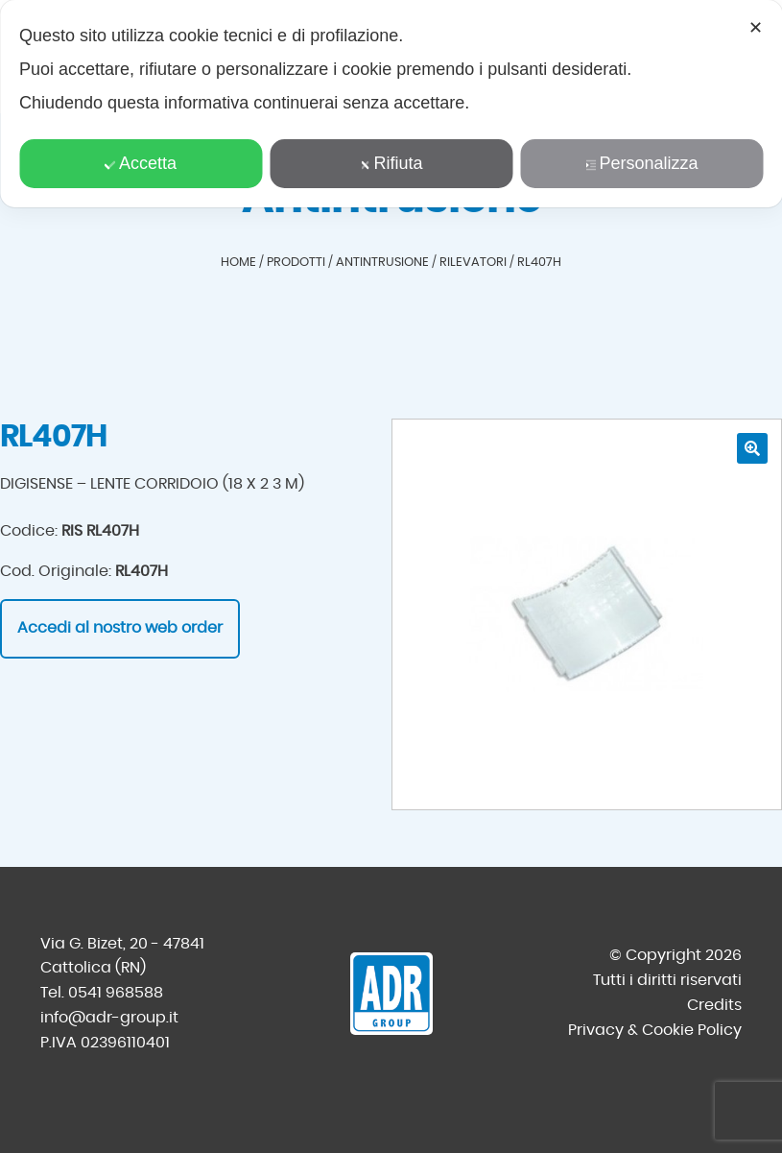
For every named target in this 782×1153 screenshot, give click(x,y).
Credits (714, 1005)
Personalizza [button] (641, 163)
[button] (752, 448)
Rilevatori (473, 262)
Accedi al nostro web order (120, 628)
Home (238, 262)
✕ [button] (755, 27)
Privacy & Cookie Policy (655, 1030)
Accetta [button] (141, 163)
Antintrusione (382, 262)
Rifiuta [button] (390, 163)
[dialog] (391, 103)
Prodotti (296, 262)
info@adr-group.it (109, 1017)
